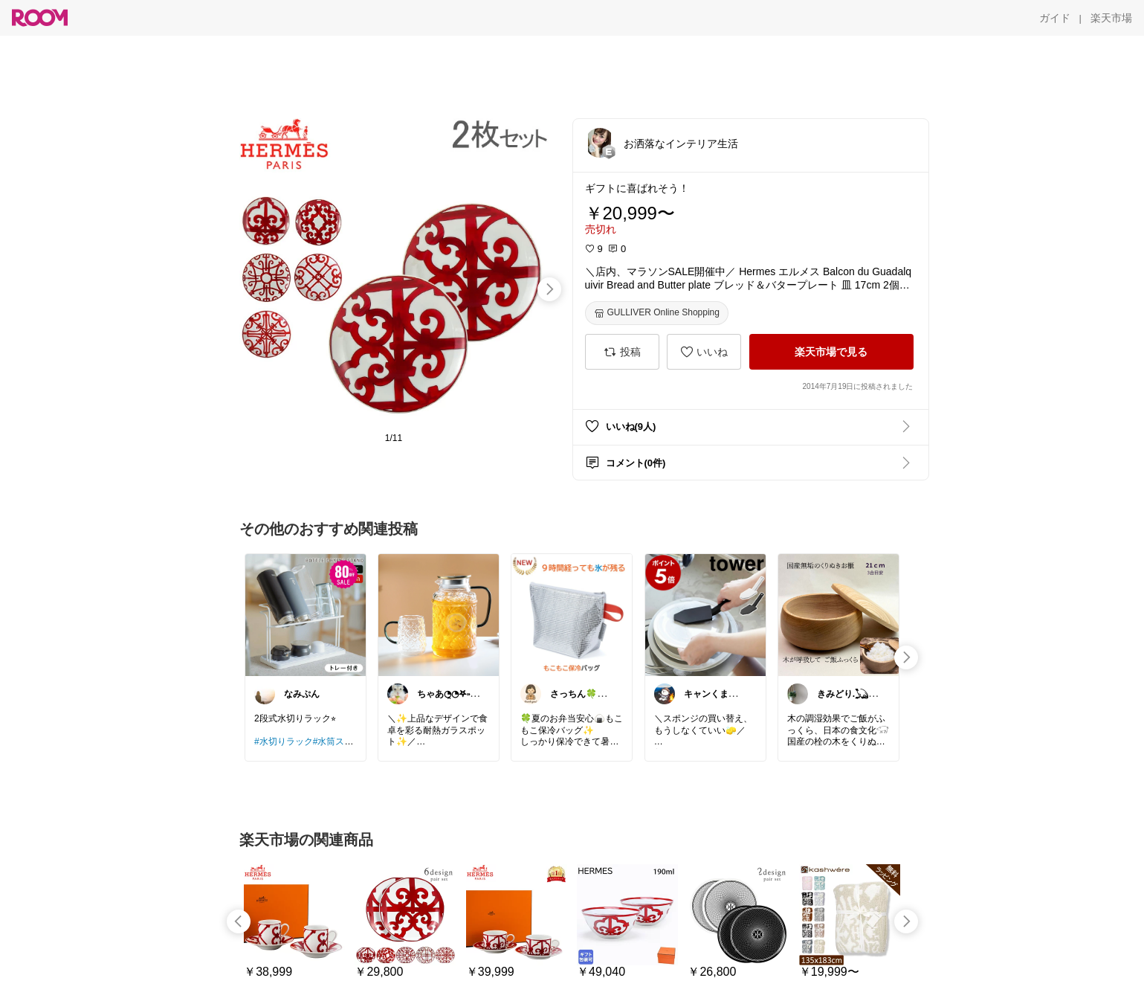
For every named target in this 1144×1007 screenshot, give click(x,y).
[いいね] (704, 352)
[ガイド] (1054, 18)
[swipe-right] (549, 289)
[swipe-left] (239, 921)
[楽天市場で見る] (831, 352)
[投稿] (622, 352)
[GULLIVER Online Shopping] (656, 313)
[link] (305, 614)
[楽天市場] (1111, 18)
